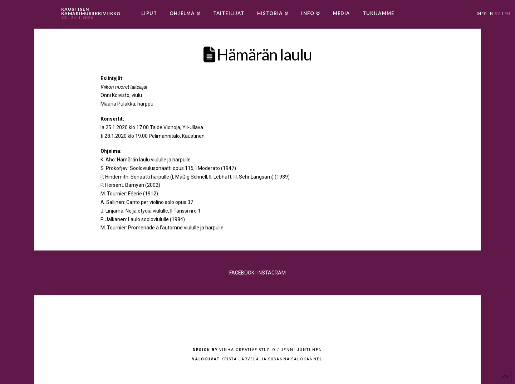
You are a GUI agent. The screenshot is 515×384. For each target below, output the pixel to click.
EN (507, 13)
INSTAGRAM (272, 273)
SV (497, 13)
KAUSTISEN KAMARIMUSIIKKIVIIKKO (91, 13)
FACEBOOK (241, 273)
